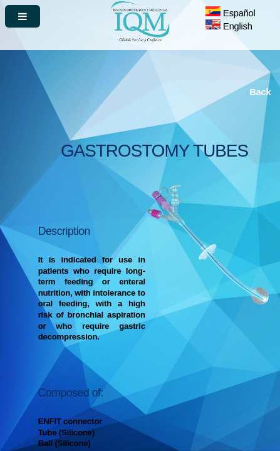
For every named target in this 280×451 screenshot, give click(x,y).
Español (230, 13)
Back (260, 92)
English (228, 26)
